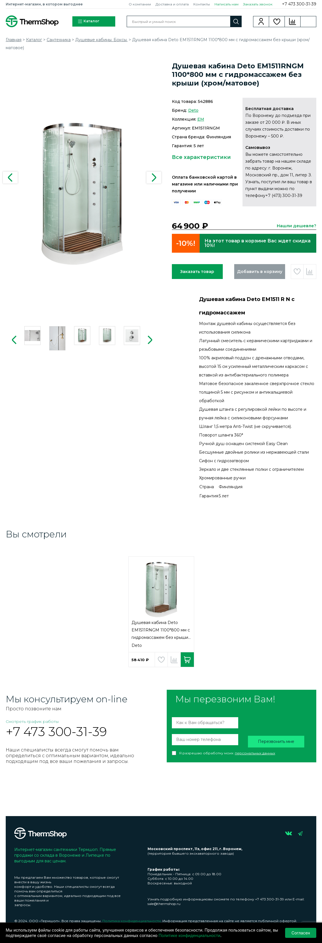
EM (200, 119)
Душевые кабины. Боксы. (101, 39)
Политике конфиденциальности (189, 935)
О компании (140, 4)
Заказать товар (197, 271)
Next (153, 178)
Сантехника (59, 39)
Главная (13, 39)
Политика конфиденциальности (131, 921)
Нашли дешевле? (296, 225)
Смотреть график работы (32, 721)
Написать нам (226, 4)
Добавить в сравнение (310, 271)
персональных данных (255, 753)
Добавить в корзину (259, 271)
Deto (193, 110)
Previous (10, 178)
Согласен (300, 932)
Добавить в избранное (297, 271)
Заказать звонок (258, 4)
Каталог (88, 21)
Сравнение (293, 21)
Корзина (308, 21)
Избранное (277, 21)
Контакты (201, 4)
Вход (261, 21)
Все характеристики (201, 157)
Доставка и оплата (172, 4)
